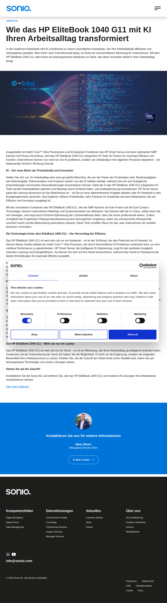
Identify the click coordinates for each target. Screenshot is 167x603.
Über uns (133, 511)
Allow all (132, 334)
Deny (34, 334)
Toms (140, 590)
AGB (128, 586)
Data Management (15, 527)
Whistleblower (133, 531)
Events (89, 527)
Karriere (130, 527)
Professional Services (56, 527)
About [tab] (133, 275)
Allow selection (83, 334)
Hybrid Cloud (12, 522)
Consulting (51, 522)
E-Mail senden (83, 459)
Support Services (54, 531)
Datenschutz (148, 581)
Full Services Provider (56, 517)
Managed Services (55, 536)
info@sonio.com (19, 561)
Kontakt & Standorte (136, 522)
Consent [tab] (33, 275)
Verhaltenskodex (144, 586)
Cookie (129, 590)
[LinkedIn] (8, 554)
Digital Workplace (14, 517)
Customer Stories (94, 517)
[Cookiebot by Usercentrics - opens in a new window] (141, 266)
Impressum (131, 581)
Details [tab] (83, 275)
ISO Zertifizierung (134, 517)
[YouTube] (14, 554)
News (89, 522)
